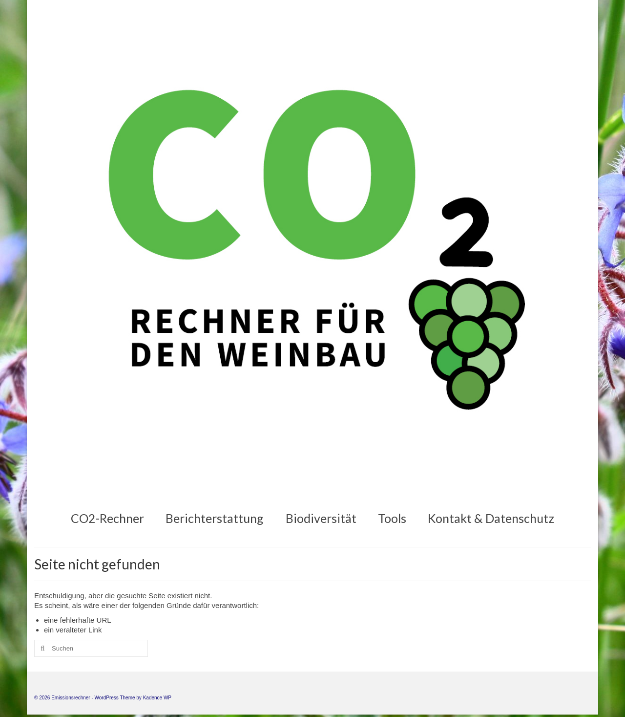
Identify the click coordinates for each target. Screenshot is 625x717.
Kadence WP (157, 697)
